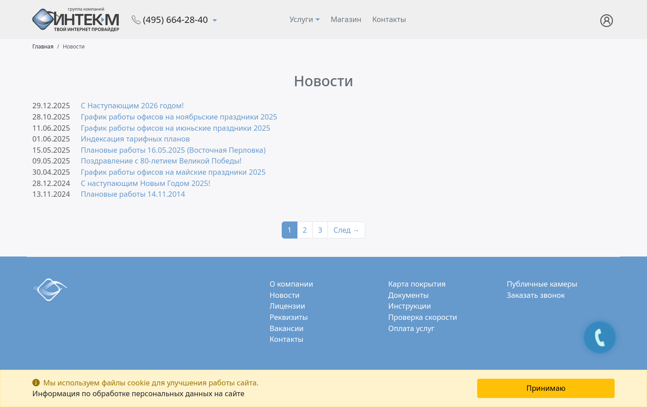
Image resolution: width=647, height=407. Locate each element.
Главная (42, 46)
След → (346, 230)
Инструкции (409, 306)
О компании (291, 284)
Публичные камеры (542, 284)
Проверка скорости (422, 317)
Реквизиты (289, 317)
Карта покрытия (417, 284)
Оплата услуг (411, 328)
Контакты (389, 19)
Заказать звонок (536, 295)
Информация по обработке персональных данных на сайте (138, 393)
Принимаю (545, 388)
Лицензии (287, 306)
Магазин (346, 19)
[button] (607, 18)
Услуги (301, 19)
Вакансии (287, 328)
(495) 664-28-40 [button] (171, 19)
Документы (408, 295)
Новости (285, 295)
